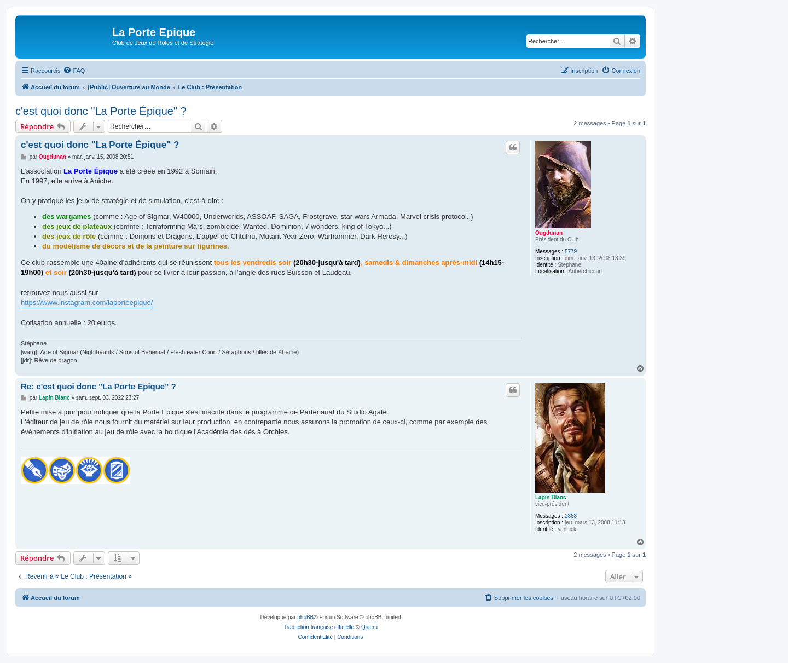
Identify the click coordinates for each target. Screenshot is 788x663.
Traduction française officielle (318, 627)
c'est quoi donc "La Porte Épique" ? (101, 111)
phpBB (305, 617)
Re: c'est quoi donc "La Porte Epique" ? (98, 386)
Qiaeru (369, 627)
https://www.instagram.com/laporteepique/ (87, 302)
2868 (571, 516)
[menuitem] (74, 70)
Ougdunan (549, 233)
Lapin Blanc (550, 497)
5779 (571, 252)
